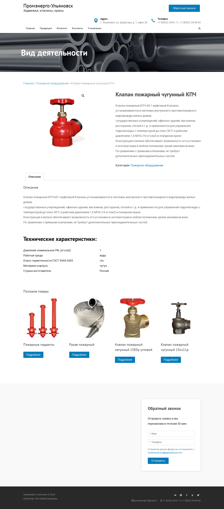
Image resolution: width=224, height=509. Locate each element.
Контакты (77, 28)
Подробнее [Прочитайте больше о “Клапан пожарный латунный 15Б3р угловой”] (125, 359)
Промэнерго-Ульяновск (48, 5)
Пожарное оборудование (52, 83)
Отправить (158, 460)
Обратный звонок (184, 8)
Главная (30, 28)
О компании (94, 28)
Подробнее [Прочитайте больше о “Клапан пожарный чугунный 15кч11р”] (171, 359)
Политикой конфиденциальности (165, 452)
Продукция (46, 28)
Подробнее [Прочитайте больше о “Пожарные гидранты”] (33, 354)
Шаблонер (28, 498)
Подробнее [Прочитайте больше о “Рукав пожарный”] (79, 354)
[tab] (34, 176)
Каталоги (62, 28)
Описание (34, 176)
